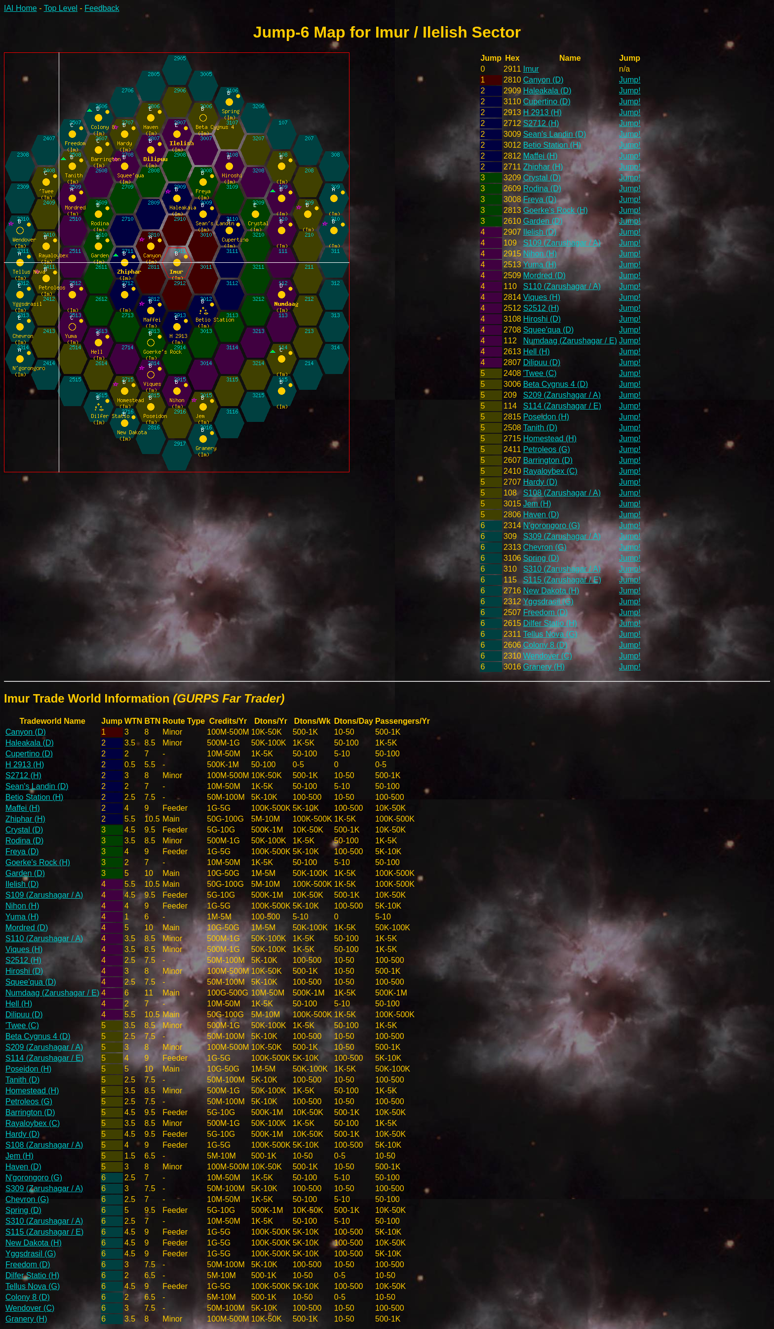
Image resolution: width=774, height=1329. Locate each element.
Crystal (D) (542, 177)
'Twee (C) (540, 373)
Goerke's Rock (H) (555, 210)
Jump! (630, 80)
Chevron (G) (545, 547)
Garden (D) (543, 221)
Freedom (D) (545, 612)
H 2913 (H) (542, 112)
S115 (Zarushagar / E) (562, 580)
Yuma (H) (540, 264)
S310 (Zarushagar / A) (562, 569)
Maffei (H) (540, 156)
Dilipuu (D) (542, 362)
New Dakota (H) (551, 590)
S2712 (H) (541, 123)
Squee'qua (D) (548, 330)
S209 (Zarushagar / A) (562, 395)
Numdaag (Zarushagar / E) (570, 340)
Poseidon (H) (546, 417)
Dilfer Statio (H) (550, 623)
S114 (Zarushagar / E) (562, 406)
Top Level (61, 8)
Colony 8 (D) (545, 645)
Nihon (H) (540, 253)
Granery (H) (544, 667)
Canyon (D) (543, 80)
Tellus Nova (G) (550, 634)
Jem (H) (537, 503)
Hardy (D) (540, 482)
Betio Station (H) (552, 145)
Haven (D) (541, 514)
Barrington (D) (548, 460)
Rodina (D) (542, 188)
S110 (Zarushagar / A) (562, 286)
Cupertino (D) (547, 101)
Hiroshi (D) (542, 319)
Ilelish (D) (540, 232)
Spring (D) (541, 558)
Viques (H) (541, 297)
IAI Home (20, 8)
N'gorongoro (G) (551, 525)
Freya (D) (540, 199)
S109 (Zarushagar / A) (562, 243)
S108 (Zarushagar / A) (562, 493)
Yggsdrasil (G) (548, 601)
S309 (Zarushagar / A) (562, 536)
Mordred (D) (544, 275)
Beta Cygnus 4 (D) (555, 384)
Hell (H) (536, 351)
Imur (531, 69)
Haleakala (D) (547, 90)
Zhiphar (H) (543, 167)
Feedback (101, 8)
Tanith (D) (540, 427)
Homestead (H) (550, 438)
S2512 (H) (541, 308)
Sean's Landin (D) (554, 134)
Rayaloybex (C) (550, 471)
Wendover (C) (547, 656)
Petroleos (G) (546, 449)
